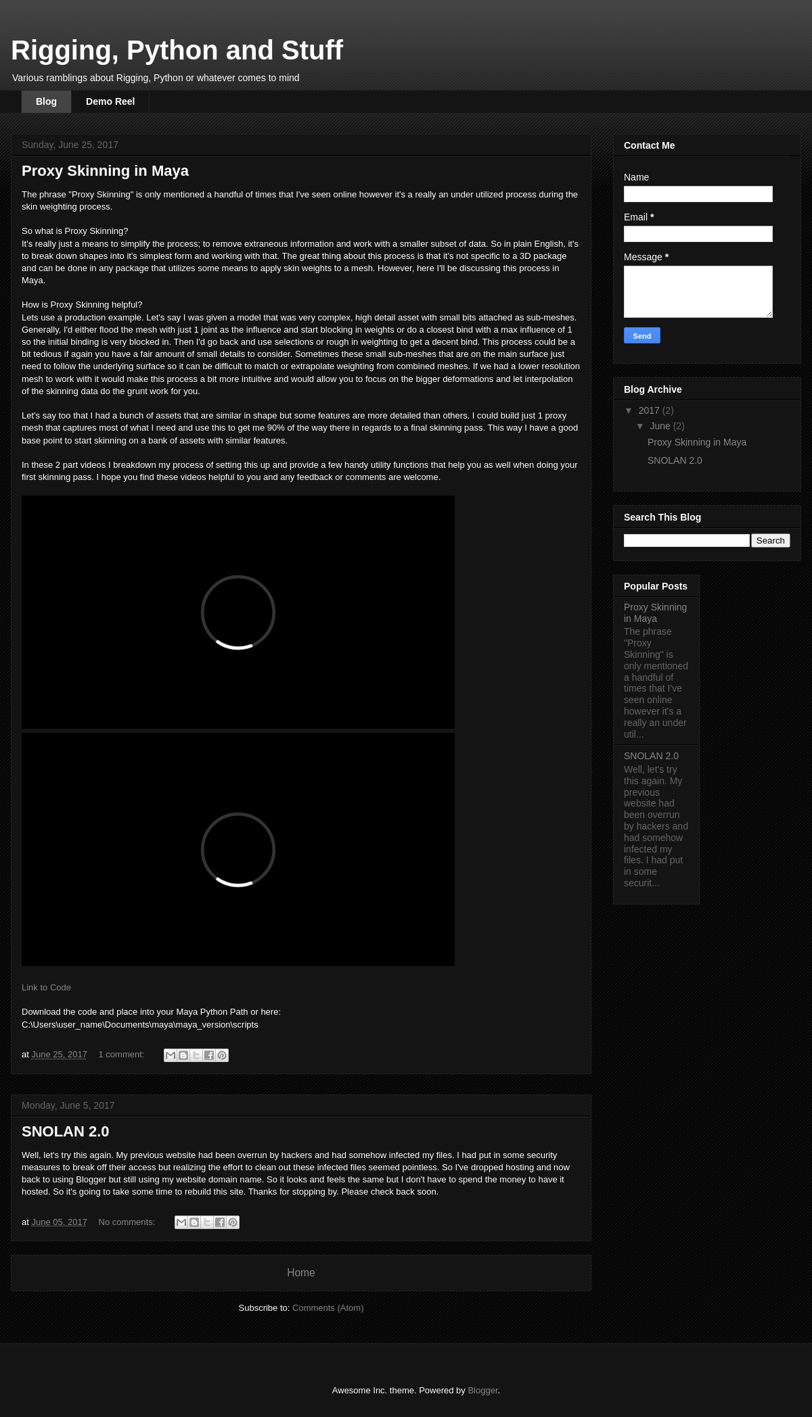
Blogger (482, 1390)
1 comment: (123, 1054)
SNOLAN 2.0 (66, 1131)
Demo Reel (110, 101)
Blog (46, 101)
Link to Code (46, 987)
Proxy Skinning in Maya (105, 170)
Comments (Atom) (327, 1308)
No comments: (128, 1222)
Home (301, 1272)
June (661, 426)
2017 (650, 410)
